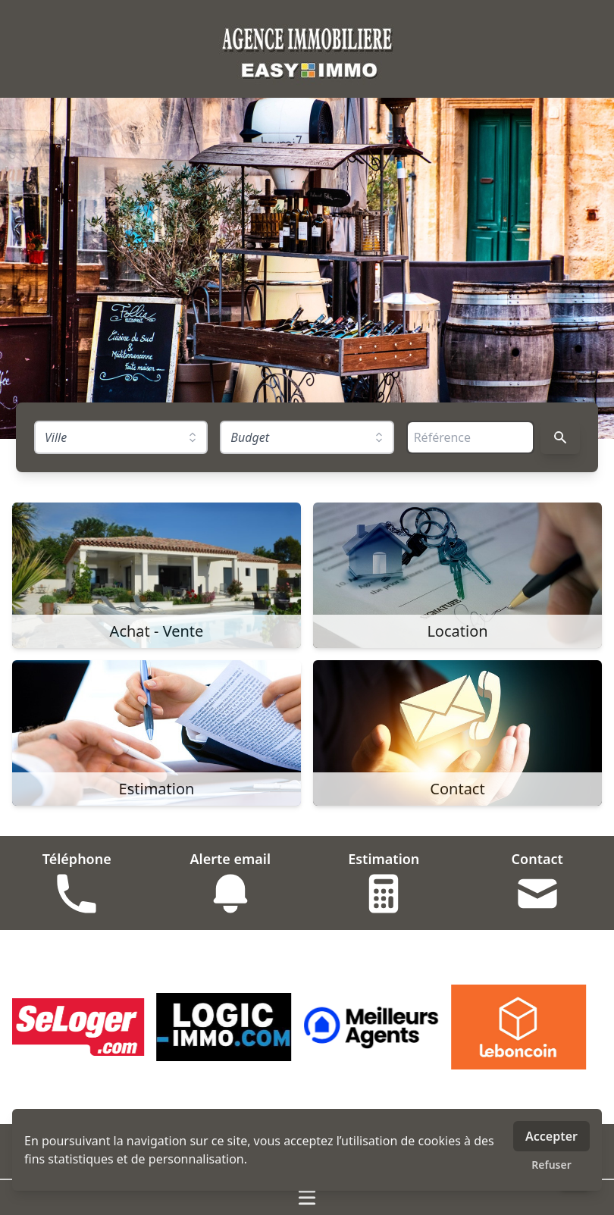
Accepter (551, 1136)
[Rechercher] (560, 437)
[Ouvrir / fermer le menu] (307, 1197)
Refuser (551, 1164)
